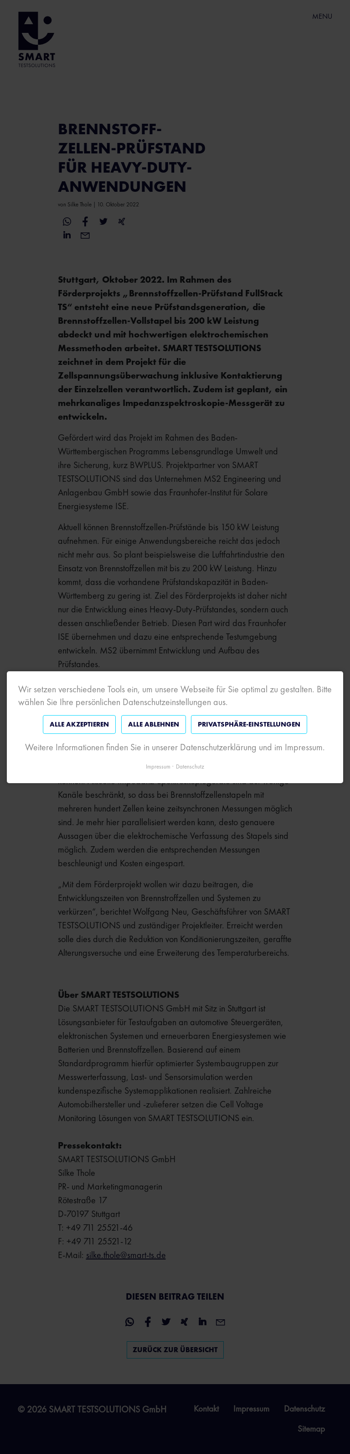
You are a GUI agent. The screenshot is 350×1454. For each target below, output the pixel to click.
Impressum (158, 766)
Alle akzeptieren (79, 724)
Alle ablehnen (153, 724)
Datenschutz (190, 766)
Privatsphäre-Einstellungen (249, 724)
